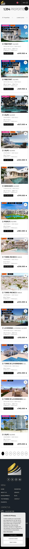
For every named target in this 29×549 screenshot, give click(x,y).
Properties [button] (17, 489)
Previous (2, 33)
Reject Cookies (13, 542)
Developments (5, 495)
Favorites (4, 502)
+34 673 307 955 (9, 511)
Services (16, 492)
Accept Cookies (13, 535)
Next (26, 33)
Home (2, 489)
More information (8, 532)
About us (4, 492)
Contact (17, 499)
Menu (25, 2)
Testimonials (5, 499)
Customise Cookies (13, 538)
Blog (15, 495)
